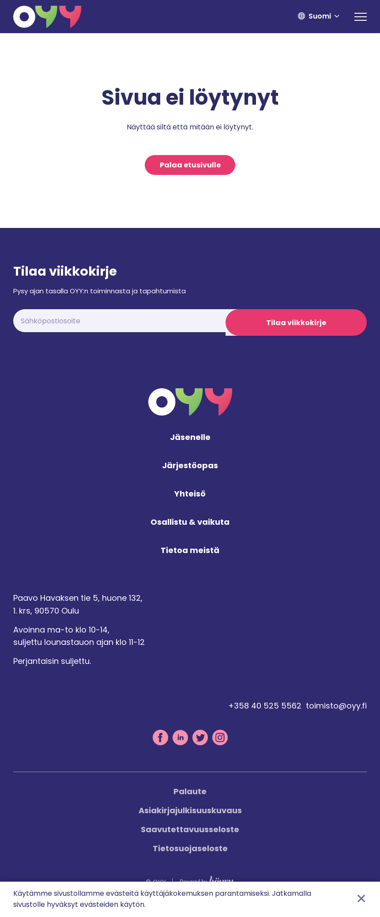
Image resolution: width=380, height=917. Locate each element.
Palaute (190, 797)
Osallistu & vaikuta (190, 527)
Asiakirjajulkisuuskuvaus (190, 816)
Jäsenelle (190, 443)
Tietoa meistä (190, 556)
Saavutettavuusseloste (190, 835)
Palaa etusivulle (190, 165)
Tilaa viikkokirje (296, 323)
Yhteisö (190, 499)
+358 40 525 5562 (264, 711)
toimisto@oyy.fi (336, 711)
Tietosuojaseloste (190, 854)
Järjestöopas (190, 471)
